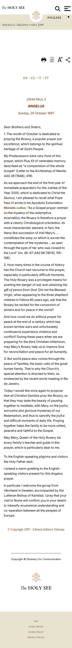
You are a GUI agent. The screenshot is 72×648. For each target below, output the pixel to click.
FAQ (36, 621)
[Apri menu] (67, 8)
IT (40, 78)
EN (25, 78)
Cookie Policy (36, 632)
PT (47, 78)
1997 (41, 25)
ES (33, 78)
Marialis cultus (15, 208)
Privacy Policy (36, 637)
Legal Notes (36, 626)
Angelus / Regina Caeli (20, 25)
